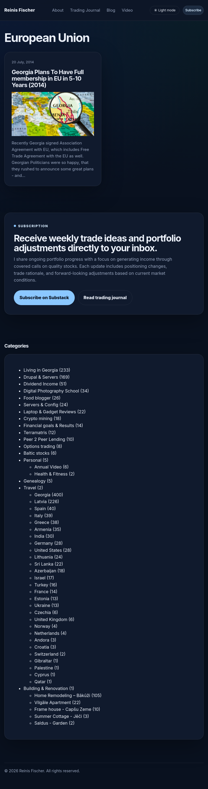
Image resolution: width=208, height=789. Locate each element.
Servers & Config (41, 404)
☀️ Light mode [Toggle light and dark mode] (165, 10)
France (41, 591)
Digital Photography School (51, 391)
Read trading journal (105, 297)
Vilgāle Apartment (52, 702)
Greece (41, 522)
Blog (111, 10)
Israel (40, 577)
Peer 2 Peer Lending (44, 439)
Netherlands (46, 633)
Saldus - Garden (50, 723)
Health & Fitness (51, 474)
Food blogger (37, 398)
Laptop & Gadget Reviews (50, 411)
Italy (38, 515)
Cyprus (41, 674)
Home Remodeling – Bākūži (62, 695)
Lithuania (43, 557)
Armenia (42, 529)
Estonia (41, 598)
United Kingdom (50, 619)
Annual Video (47, 467)
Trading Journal (85, 10)
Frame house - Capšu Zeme (62, 709)
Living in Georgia (41, 370)
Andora (41, 640)
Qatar (40, 681)
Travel (30, 487)
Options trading (39, 446)
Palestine (43, 668)
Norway (42, 626)
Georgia (42, 494)
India (39, 536)
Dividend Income (41, 384)
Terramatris (35, 432)
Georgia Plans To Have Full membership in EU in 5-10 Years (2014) (48, 78)
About (57, 10)
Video (127, 10)
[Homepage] (19, 10)
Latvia (40, 501)
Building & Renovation (46, 688)
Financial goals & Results (49, 425)
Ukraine (42, 605)
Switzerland (46, 654)
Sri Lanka (43, 564)
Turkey (41, 584)
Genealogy (35, 481)
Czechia (42, 612)
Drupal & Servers (41, 377)
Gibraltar (43, 660)
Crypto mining (38, 418)
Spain (40, 508)
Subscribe (193, 10)
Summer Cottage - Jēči (58, 716)
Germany (43, 543)
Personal (32, 460)
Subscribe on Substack (44, 297)
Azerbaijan (45, 570)
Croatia (41, 647)
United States (48, 550)
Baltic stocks (37, 453)
